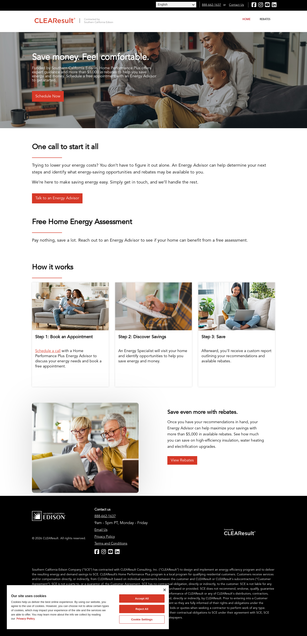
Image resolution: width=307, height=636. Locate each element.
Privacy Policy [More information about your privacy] (25, 618)
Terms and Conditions (110, 543)
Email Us (100, 530)
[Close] (164, 590)
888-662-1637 (211, 4)
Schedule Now (47, 96)
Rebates (265, 19)
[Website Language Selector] (176, 4)
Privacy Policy (104, 537)
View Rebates (182, 460)
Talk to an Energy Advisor (57, 198)
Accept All (142, 598)
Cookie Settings (141, 619)
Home (246, 19)
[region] (88, 607)
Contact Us (236, 4)
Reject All (141, 609)
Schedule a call (48, 351)
